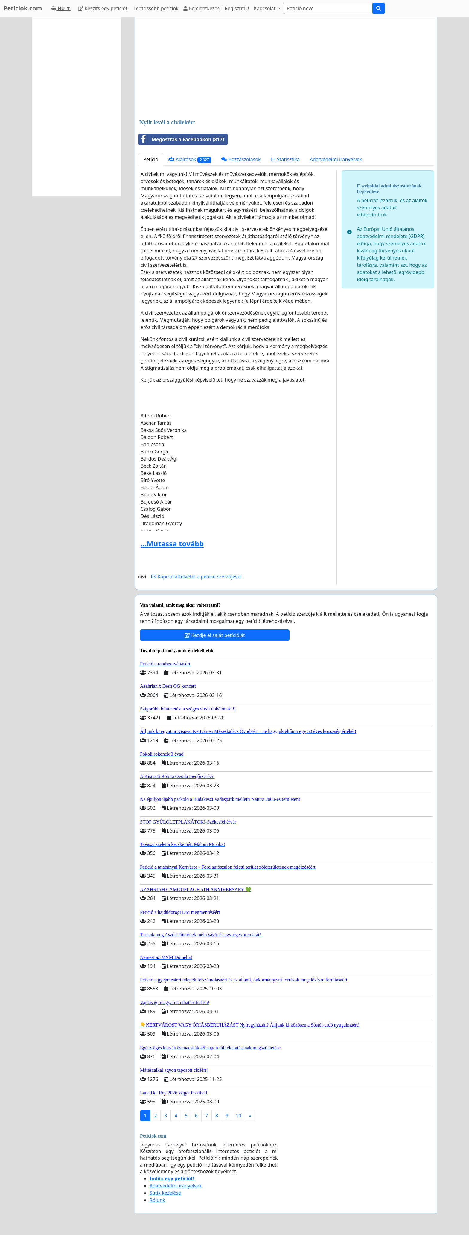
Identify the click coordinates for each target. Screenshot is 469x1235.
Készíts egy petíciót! (103, 8)
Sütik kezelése (165, 1193)
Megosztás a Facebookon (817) (181, 139)
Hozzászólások (241, 159)
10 (238, 1115)
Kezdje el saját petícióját (215, 635)
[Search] (328, 8)
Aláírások (189, 159)
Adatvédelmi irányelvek (336, 159)
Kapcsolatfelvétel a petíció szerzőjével (196, 576)
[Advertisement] (286, 68)
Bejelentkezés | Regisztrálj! (216, 8)
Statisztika (285, 159)
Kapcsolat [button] (265, 8)
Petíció (150, 159)
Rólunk (157, 1200)
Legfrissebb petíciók (155, 8)
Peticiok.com (23, 8)
